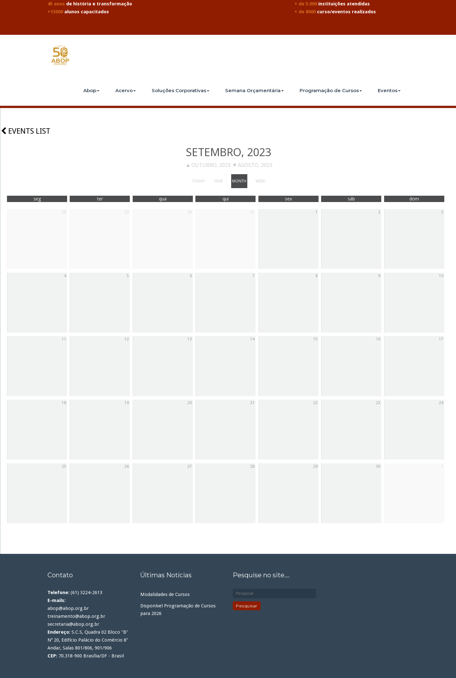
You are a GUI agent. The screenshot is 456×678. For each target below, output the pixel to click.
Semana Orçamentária (254, 90)
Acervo (125, 90)
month (239, 181)
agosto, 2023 (252, 165)
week (260, 181)
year (218, 181)
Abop (91, 90)
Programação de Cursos (331, 90)
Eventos (389, 90)
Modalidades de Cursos (165, 594)
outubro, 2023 (209, 165)
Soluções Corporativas (180, 90)
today (198, 181)
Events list (25, 131)
